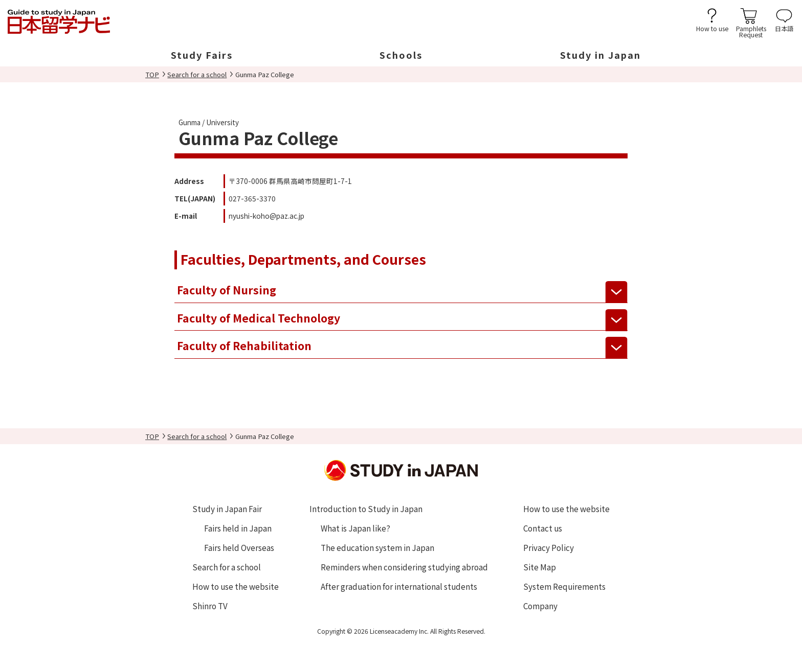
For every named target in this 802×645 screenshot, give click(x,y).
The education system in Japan (377, 547)
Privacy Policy (548, 547)
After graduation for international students (399, 586)
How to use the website (235, 586)
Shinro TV (210, 605)
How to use (712, 28)
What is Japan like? (355, 528)
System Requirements (564, 586)
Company (540, 605)
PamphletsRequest (751, 31)
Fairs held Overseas (239, 547)
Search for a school (197, 74)
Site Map (539, 566)
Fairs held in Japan (238, 528)
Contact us (542, 528)
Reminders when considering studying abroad (404, 566)
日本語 (784, 28)
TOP (152, 74)
